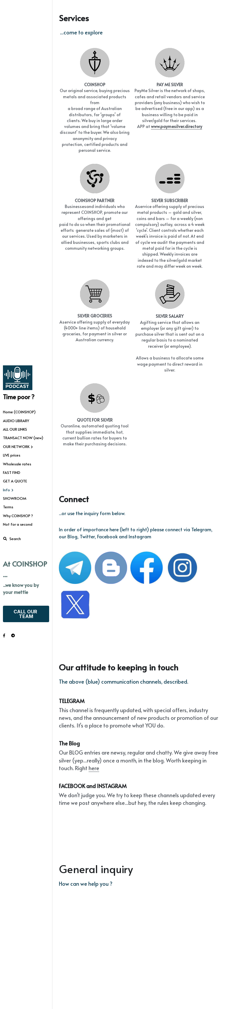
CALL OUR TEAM (26, 614)
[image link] (17, 377)
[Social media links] (4, 636)
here (94, 812)
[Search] (12, 539)
